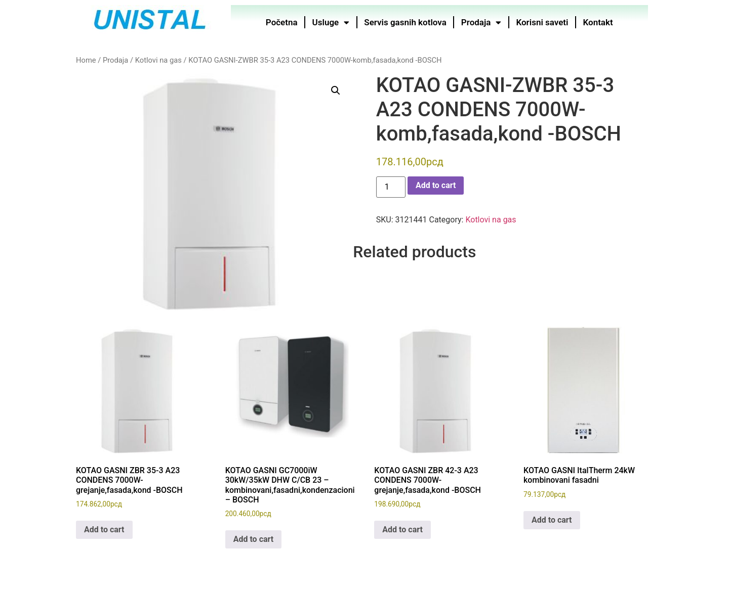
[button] (336, 90)
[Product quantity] (391, 187)
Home (86, 60)
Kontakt (598, 22)
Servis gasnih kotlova (405, 22)
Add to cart (436, 185)
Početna (282, 22)
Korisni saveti (542, 22)
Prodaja (481, 22)
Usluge (331, 22)
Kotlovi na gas (158, 60)
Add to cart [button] (104, 529)
